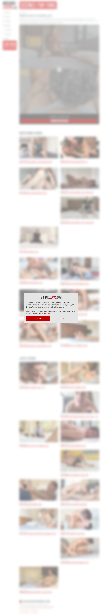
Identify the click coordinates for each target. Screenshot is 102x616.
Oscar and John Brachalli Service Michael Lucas (35, 346)
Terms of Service (46, 313)
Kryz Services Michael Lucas (28, 252)
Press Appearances (34, 612)
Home (6, 12)
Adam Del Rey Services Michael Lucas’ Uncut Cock (77, 193)
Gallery (7, 25)
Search (7, 34)
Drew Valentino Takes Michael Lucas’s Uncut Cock (77, 223)
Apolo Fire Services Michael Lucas (30, 505)
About (6, 17)
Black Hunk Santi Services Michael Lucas (33, 193)
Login (6, 39)
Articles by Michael (23, 612)
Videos (7, 21)
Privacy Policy (34, 610)
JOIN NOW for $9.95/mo (59, 121)
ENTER (38, 318)
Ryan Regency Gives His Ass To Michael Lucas (34, 446)
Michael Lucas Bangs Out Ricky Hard (72, 534)
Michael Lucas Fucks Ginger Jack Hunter (74, 505)
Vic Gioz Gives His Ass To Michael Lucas (73, 388)
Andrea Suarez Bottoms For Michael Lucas (75, 284)
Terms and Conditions (24, 610)
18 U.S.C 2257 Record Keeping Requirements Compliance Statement (35, 607)
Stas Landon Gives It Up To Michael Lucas (74, 346)
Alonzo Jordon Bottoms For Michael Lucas (75, 563)
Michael (10, 5)
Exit (64, 318)
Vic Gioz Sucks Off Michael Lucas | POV (32, 388)
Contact (7, 30)
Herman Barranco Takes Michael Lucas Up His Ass (35, 592)
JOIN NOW (9, 45)
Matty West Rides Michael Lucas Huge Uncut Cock (35, 162)
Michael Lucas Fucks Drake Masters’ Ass (74, 162)
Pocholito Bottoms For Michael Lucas (73, 446)
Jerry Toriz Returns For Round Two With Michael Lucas (37, 534)
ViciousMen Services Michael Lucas (31, 283)
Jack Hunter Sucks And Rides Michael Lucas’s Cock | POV (79, 417)
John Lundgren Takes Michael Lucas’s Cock (74, 475)
